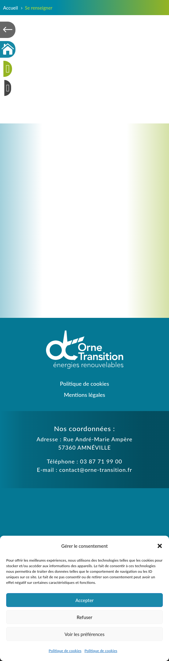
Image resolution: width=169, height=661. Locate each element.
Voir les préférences (85, 634)
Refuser (84, 617)
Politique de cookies (65, 650)
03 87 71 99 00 (101, 461)
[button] (160, 546)
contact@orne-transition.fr (95, 469)
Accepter (84, 600)
